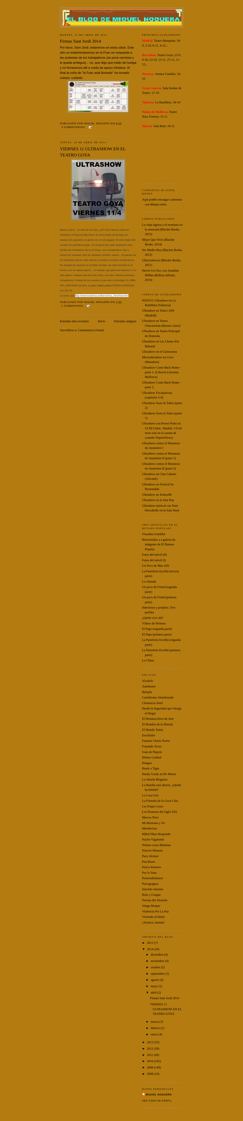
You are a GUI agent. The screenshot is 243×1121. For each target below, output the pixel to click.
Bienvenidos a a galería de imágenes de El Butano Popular (158, 544)
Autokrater (149, 686)
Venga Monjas (151, 906)
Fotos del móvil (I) (154, 560)
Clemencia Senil (152, 703)
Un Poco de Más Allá (155, 565)
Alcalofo (147, 681)
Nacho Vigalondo (153, 839)
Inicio (101, 321)
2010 (150, 1061)
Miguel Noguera (159, 1094)
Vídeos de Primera (154, 623)
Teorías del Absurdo (154, 900)
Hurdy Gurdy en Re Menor (159, 774)
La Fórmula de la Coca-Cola (160, 801)
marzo (155, 1021)
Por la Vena (149, 872)
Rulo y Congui (151, 895)
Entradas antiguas (125, 321)
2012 (150, 1048)
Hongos (147, 763)
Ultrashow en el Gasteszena (159, 351)
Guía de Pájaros (152, 752)
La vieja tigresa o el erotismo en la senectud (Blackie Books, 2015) (162, 229)
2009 (150, 1067)
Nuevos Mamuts (152, 850)
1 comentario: (73, 305)
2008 (150, 1074)
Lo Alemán (149, 581)
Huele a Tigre (150, 768)
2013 (150, 1042)
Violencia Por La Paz (155, 911)
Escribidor (148, 735)
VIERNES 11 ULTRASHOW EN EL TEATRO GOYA (93, 151)
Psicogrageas (150, 884)
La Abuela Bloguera (154, 779)
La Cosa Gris (150, 795)
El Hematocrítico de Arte (158, 718)
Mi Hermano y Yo (153, 823)
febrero (156, 1028)
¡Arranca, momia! (153, 922)
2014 (150, 949)
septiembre (158, 973)
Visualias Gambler (153, 534)
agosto (155, 980)
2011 (150, 1055)
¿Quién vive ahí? (152, 618)
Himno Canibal (151, 757)
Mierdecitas (149, 828)
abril (154, 992)
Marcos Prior (150, 817)
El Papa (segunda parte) (157, 629)
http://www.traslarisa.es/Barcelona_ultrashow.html (102, 295)
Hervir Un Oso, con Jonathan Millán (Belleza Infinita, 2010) (160, 275)
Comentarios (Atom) (91, 330)
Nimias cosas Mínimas (156, 845)
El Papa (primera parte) (157, 634)
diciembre (157, 954)
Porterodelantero (152, 878)
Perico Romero (151, 867)
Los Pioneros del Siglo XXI (159, 812)
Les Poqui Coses (152, 806)
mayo (154, 986)
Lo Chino (148, 660)
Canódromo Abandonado (158, 697)
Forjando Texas (151, 746)
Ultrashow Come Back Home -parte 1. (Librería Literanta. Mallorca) (161, 372)
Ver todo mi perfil (157, 1100)
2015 (150, 943)
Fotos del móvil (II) (154, 554)
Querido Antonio (152, 889)
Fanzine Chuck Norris (156, 741)
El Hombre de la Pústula (157, 724)
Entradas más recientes (74, 321)
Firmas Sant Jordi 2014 (80, 41)
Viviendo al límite (153, 917)
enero (154, 1034)
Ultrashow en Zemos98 (157, 494)
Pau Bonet (148, 861)
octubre (156, 967)
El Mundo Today (152, 730)
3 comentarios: (74, 127)
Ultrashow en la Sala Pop (158, 500)
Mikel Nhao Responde (156, 834)
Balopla (147, 692)
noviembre (158, 961)
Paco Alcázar (150, 856)
